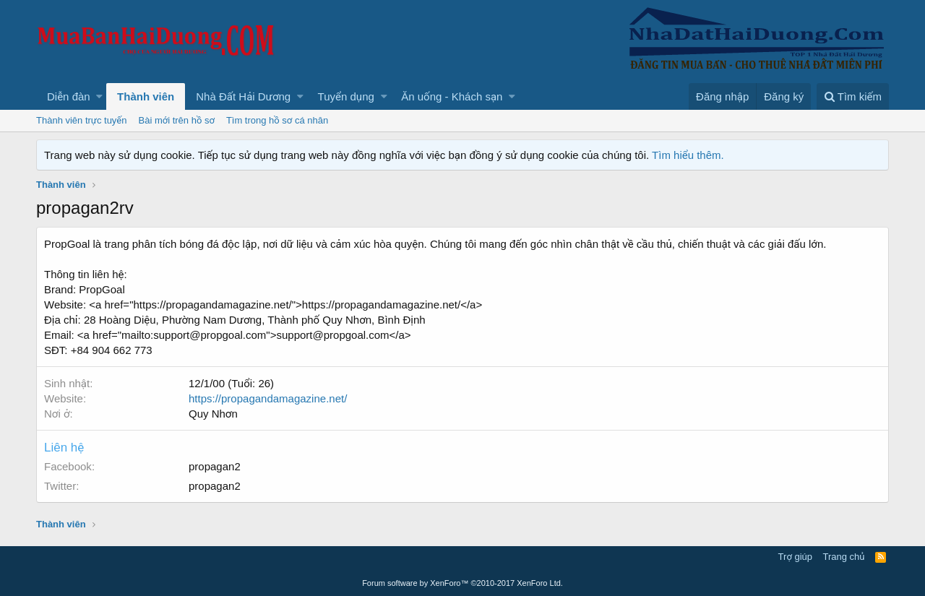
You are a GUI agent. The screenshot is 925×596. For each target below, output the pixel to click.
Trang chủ (844, 556)
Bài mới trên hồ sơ (177, 120)
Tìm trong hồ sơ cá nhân (277, 120)
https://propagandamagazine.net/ (268, 398)
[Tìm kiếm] (853, 96)
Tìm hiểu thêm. (688, 155)
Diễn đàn (68, 96)
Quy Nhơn (213, 413)
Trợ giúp (795, 556)
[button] (99, 96)
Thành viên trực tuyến (81, 120)
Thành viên (145, 96)
